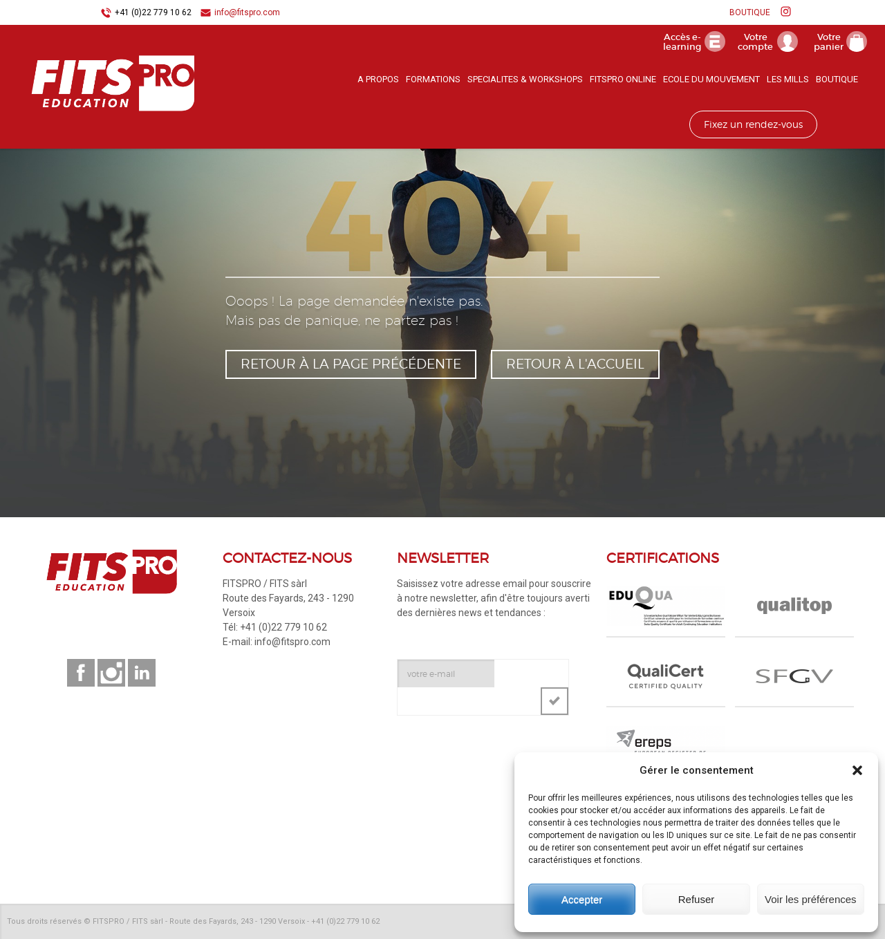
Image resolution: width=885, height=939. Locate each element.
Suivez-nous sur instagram (111, 673)
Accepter (581, 899)
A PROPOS (378, 79)
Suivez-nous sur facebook (81, 673)
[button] (857, 770)
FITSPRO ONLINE (623, 79)
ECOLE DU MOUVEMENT (711, 79)
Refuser (696, 899)
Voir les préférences (811, 899)
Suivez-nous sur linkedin (142, 673)
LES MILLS (788, 79)
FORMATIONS (433, 79)
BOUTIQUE (749, 12)
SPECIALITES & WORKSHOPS (525, 79)
